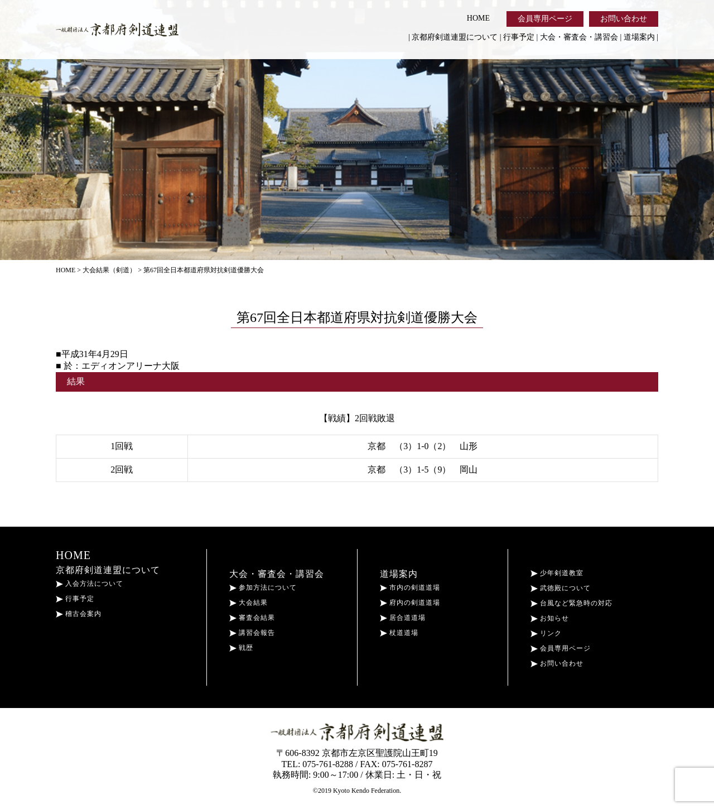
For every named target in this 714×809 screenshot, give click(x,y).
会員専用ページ (545, 19)
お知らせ (549, 618)
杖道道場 (399, 633)
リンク (546, 633)
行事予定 (518, 37)
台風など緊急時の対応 (571, 603)
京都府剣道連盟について (455, 37)
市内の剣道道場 (410, 587)
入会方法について (89, 584)
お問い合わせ (623, 19)
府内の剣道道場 (410, 602)
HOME (478, 18)
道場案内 (639, 37)
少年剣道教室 (556, 573)
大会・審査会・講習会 (579, 37)
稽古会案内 (79, 614)
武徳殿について (560, 588)
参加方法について (263, 587)
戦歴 (241, 648)
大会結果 (248, 602)
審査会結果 (252, 618)
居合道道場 (403, 618)
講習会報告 (252, 633)
